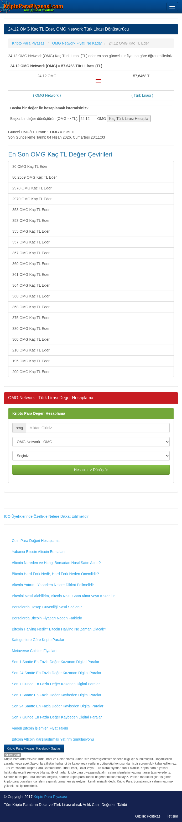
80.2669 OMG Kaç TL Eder (34, 177)
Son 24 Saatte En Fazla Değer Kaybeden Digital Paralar (57, 706)
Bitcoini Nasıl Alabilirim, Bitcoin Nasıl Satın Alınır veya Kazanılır (63, 596)
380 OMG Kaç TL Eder (31, 328)
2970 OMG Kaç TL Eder (31, 188)
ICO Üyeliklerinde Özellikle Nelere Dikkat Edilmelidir (46, 516)
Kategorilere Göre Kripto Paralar (38, 640)
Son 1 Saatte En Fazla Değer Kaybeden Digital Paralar (56, 695)
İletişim (172, 816)
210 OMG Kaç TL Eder (31, 350)
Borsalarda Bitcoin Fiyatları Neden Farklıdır (47, 618)
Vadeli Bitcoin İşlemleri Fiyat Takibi (40, 728)
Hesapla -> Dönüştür (91, 470)
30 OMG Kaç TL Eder (30, 166)
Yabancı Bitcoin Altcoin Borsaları (38, 552)
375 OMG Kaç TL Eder (31, 318)
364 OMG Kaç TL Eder (31, 285)
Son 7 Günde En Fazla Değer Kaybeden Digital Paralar (57, 717)
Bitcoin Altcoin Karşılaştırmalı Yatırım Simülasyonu (53, 739)
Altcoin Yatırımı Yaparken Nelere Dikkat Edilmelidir (53, 585)
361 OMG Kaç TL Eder (31, 274)
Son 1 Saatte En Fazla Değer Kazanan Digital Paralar (55, 662)
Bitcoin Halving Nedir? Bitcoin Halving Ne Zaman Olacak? (59, 629)
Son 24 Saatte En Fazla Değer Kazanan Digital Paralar (56, 673)
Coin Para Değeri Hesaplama (36, 541)
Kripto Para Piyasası (50, 797)
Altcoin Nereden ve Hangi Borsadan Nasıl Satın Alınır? (56, 563)
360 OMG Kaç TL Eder (31, 264)
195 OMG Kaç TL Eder (31, 361)
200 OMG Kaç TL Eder (31, 372)
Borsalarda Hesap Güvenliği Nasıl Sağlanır (47, 607)
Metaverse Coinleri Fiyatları (34, 651)
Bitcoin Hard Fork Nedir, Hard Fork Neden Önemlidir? (55, 574)
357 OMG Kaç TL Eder (31, 242)
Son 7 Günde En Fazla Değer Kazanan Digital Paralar (56, 684)
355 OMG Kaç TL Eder (31, 231)
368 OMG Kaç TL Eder (31, 296)
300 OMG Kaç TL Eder (31, 339)
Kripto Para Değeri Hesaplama (38, 413)
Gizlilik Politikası (148, 816)
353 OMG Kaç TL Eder (31, 210)
